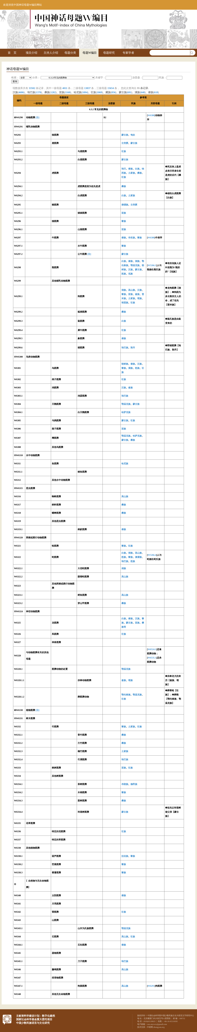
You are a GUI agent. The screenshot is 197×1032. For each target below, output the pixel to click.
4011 (64, 88)
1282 (53, 92)
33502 (32, 88)
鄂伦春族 (125, 694)
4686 (21, 92)
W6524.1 (152, 649)
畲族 (137, 294)
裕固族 (124, 302)
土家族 (131, 173)
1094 (84, 92)
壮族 (123, 151)
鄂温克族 (135, 265)
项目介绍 (31, 52)
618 (156, 92)
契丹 (132, 347)
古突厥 (124, 143)
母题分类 (70, 52)
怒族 (123, 274)
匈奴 (132, 135)
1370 (38, 92)
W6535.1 (152, 658)
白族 (137, 169)
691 (129, 92)
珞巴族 (124, 347)
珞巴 (123, 169)
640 (143, 92)
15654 (110, 88)
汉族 (130, 269)
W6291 (151, 986)
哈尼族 (124, 463)
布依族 (131, 237)
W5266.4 (152, 555)
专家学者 (128, 52)
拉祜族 (124, 856)
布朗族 (124, 784)
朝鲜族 (124, 364)
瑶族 (139, 298)
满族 (130, 368)
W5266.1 (152, 265)
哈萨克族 (125, 412)
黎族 (123, 221)
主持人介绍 (51, 52)
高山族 (131, 290)
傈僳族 (124, 205)
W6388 (151, 237)
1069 (99, 92)
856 (113, 92)
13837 (87, 88)
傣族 (130, 169)
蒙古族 (124, 135)
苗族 (123, 213)
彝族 (139, 173)
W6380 (151, 115)
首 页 (12, 52)
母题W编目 (90, 52)
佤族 (130, 274)
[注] (37, 117)
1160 (67, 92)
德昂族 (133, 784)
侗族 (137, 261)
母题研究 (109, 52)
